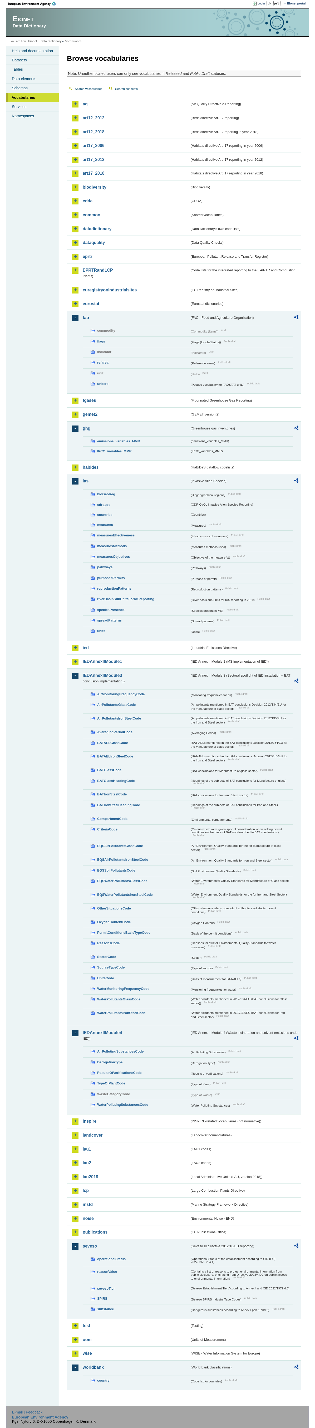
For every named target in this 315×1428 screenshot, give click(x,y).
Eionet (32, 41)
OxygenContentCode (114, 922)
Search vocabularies (88, 88)
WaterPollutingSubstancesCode (122, 1105)
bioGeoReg (106, 494)
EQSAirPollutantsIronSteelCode (122, 860)
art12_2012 (94, 118)
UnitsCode (105, 978)
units (101, 631)
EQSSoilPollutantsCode (116, 870)
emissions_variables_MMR (118, 441)
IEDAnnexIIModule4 (102, 1032)
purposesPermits (111, 578)
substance (105, 1309)
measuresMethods (112, 546)
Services (19, 107)
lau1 (87, 1149)
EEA (33, 3)
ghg (86, 428)
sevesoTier (106, 1288)
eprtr (87, 256)
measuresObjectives (113, 557)
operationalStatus (111, 1259)
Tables (17, 69)
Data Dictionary (51, 41)
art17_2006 (94, 145)
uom (87, 1339)
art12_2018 (94, 132)
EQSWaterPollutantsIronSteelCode (125, 895)
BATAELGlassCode (112, 743)
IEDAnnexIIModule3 (102, 675)
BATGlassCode (109, 770)
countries (104, 515)
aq (85, 104)
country (103, 1380)
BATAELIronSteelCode (115, 756)
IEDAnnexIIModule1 (102, 661)
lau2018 (90, 1177)
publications (95, 1232)
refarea (103, 362)
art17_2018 (94, 173)
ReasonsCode (108, 943)
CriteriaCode (107, 829)
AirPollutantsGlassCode (116, 705)
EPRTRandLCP (98, 270)
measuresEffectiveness (116, 535)
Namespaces (23, 116)
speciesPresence (111, 610)
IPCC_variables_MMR (114, 451)
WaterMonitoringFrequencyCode (123, 989)
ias (85, 481)
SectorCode (106, 957)
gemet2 (90, 414)
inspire (89, 1121)
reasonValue (107, 1272)
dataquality (94, 242)
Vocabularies (23, 97)
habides (91, 467)
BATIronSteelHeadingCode (118, 805)
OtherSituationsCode (114, 908)
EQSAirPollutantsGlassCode (120, 846)
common (91, 215)
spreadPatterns (109, 620)
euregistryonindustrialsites (110, 290)
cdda (87, 201)
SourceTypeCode (111, 967)
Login (261, 3)
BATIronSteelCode (112, 794)
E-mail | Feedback (27, 1412)
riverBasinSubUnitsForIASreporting (125, 599)
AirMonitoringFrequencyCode (121, 694)
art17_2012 (94, 159)
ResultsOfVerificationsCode (119, 1073)
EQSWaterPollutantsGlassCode (122, 881)
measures (105, 525)
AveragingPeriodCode (114, 732)
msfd (88, 1204)
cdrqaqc (103, 505)
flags (101, 341)
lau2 (87, 1163)
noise (88, 1218)
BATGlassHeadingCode (116, 781)
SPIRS (102, 1298)
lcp (86, 1190)
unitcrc (103, 384)
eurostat (91, 303)
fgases (89, 400)
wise (87, 1353)
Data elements (24, 79)
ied (86, 647)
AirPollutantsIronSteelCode (119, 718)
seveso (90, 1246)
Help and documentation (32, 51)
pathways (104, 567)
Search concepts (126, 88)
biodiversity (94, 187)
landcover (93, 1135)
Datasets (19, 60)
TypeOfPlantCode (111, 1083)
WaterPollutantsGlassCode (118, 999)
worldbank (93, 1367)
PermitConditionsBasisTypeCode (123, 933)
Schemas (20, 88)
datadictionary (97, 229)
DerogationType (109, 1062)
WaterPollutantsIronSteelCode (121, 1013)
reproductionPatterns (114, 588)
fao (86, 317)
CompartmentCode (112, 819)
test (86, 1325)
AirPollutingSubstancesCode (120, 1051)
